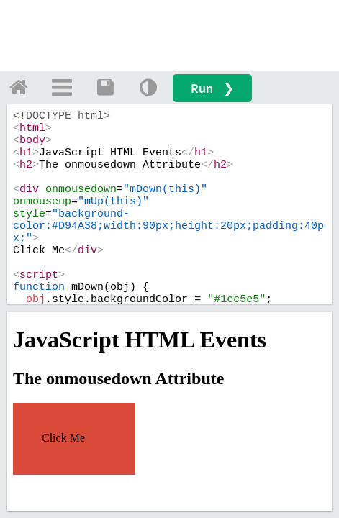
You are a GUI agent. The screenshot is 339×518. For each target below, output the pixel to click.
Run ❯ (212, 88)
